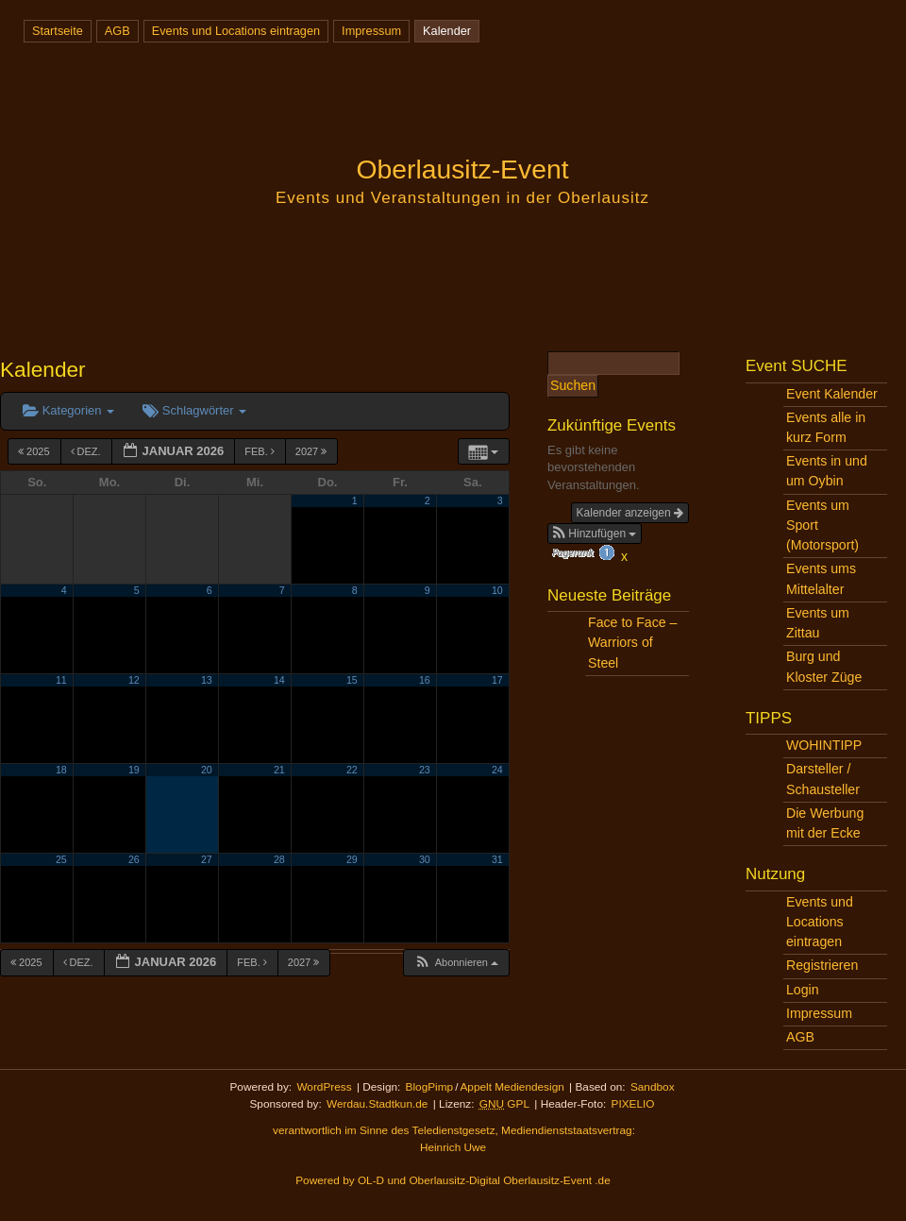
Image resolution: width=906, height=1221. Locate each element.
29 (352, 859)
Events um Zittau (817, 622)
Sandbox (652, 1087)
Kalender (447, 31)
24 (497, 769)
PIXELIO (633, 1104)
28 (279, 859)
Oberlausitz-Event (462, 169)
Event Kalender (832, 393)
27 (206, 859)
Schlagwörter (194, 410)
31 (497, 859)
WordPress (323, 1087)
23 (424, 769)
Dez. (87, 451)
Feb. (260, 451)
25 (61, 859)
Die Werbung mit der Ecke (825, 823)
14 (279, 680)
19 (134, 769)
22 (352, 769)
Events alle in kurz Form (825, 427)
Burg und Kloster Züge (824, 666)
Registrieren (822, 965)
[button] (456, 962)
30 (424, 859)
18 (61, 769)
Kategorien (68, 410)
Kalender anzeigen (630, 512)
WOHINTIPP (824, 745)
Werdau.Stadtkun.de (377, 1104)
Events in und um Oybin (826, 470)
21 (279, 769)
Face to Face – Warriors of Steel (632, 642)
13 (206, 680)
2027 (312, 451)
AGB (117, 31)
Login (802, 989)
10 (497, 590)
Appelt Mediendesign (511, 1087)
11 (61, 680)
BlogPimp (430, 1087)
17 (497, 680)
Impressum (371, 31)
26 (134, 859)
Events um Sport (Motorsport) (822, 525)
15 (352, 680)
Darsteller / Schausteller (823, 778)
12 (134, 680)
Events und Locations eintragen (236, 31)
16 (424, 680)
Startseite (57, 31)
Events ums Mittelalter (821, 578)
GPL (504, 1104)
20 (206, 769)
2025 (35, 451)
